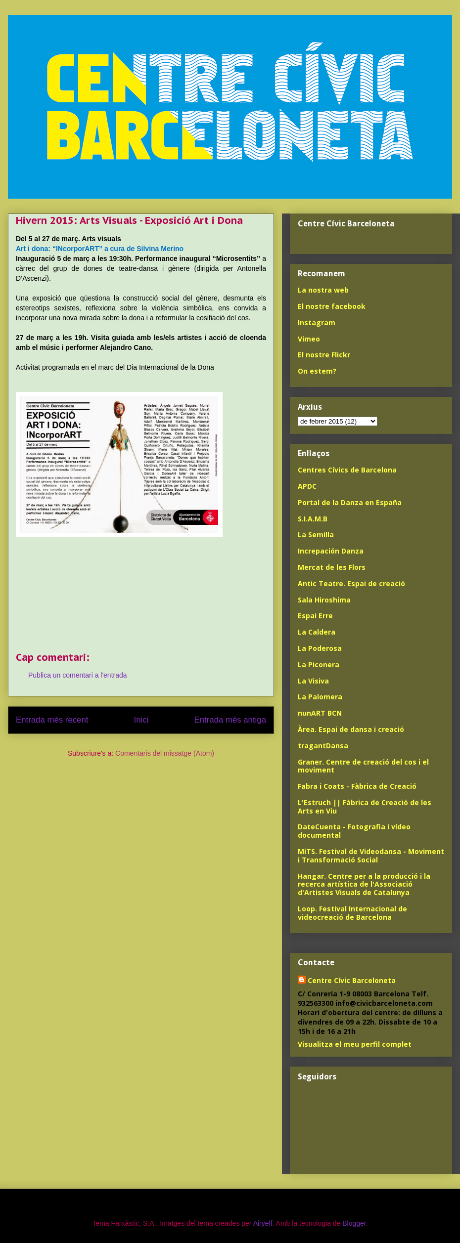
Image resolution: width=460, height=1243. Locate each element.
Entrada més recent (52, 720)
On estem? (317, 371)
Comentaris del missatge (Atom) (164, 753)
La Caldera (316, 632)
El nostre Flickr (324, 354)
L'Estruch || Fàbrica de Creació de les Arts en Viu (364, 806)
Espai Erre (315, 615)
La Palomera (320, 696)
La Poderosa (320, 648)
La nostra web (323, 290)
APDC (307, 486)
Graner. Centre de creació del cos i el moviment (363, 766)
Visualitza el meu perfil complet (355, 1044)
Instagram (316, 322)
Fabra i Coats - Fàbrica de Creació (357, 786)
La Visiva (313, 681)
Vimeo (309, 338)
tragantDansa (323, 745)
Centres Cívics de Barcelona (347, 469)
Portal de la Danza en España (350, 502)
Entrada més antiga (230, 720)
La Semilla (316, 534)
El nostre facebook (332, 306)
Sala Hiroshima (324, 599)
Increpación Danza (331, 551)
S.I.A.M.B (312, 518)
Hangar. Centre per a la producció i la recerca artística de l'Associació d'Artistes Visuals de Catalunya (364, 884)
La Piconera (318, 664)
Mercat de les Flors (332, 567)
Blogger (354, 1223)
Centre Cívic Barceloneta (352, 980)
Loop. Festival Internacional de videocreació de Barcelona (352, 913)
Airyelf (263, 1223)
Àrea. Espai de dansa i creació (351, 729)
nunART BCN (320, 713)
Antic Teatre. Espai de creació (351, 583)
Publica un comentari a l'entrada (77, 675)
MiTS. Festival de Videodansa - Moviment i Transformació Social (371, 855)
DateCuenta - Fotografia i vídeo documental (354, 831)
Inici (141, 720)
